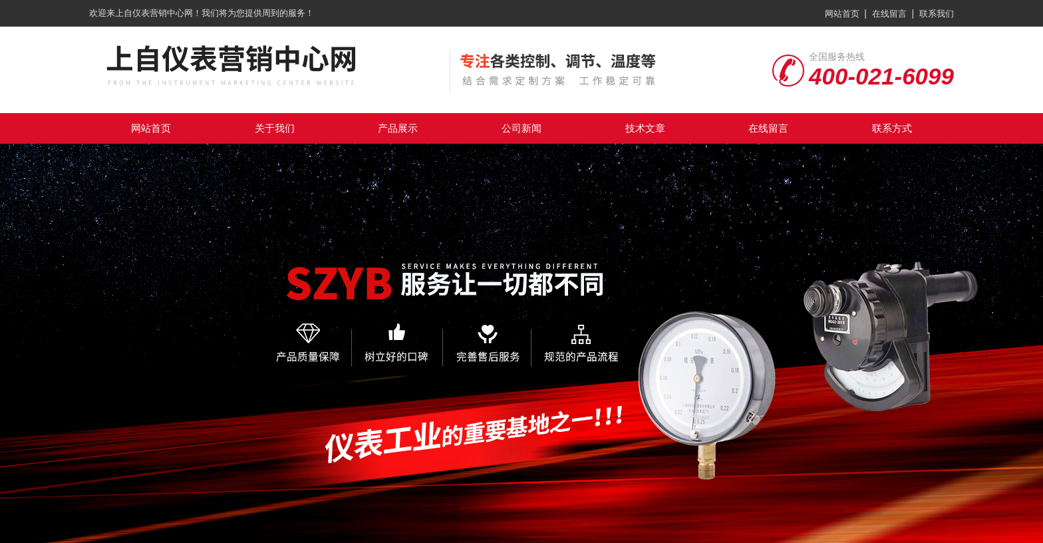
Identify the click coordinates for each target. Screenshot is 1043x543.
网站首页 (842, 14)
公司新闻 (521, 128)
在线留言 (889, 14)
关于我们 (275, 128)
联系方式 (892, 128)
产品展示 (398, 128)
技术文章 (645, 128)
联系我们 (936, 14)
